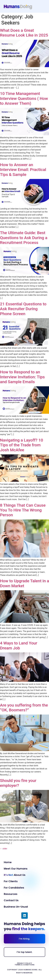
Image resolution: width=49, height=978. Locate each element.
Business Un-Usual (16, 906)
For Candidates (14, 887)
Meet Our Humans (15, 868)
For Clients (11, 881)
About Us (14, 875)
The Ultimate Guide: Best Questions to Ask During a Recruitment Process (23, 237)
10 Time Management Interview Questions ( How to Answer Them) (24, 98)
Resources (10, 894)
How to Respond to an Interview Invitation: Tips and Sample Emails (22, 377)
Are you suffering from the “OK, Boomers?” (24, 707)
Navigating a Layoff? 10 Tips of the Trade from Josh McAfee (21, 445)
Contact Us (11, 900)
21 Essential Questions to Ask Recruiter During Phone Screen (23, 309)
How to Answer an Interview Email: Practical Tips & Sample (23, 169)
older (3, 848)
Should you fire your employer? (18, 783)
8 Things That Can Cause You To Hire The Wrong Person (23, 510)
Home (8, 862)
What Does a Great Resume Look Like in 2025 (24, 33)
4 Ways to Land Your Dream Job (18, 645)
